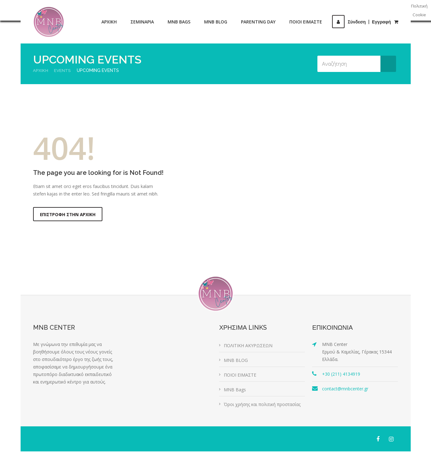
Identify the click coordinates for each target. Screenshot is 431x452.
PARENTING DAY (258, 22)
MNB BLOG (215, 22)
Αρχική (41, 70)
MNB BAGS (179, 22)
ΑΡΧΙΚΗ (109, 22)
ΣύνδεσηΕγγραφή (361, 21)
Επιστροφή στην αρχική (68, 215)
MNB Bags (235, 390)
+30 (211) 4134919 (341, 375)
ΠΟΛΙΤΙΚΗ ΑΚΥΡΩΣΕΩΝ (248, 346)
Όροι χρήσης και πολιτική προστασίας (262, 405)
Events (63, 70)
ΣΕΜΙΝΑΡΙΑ (142, 22)
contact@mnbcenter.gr (345, 389)
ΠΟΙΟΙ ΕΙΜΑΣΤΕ (305, 22)
